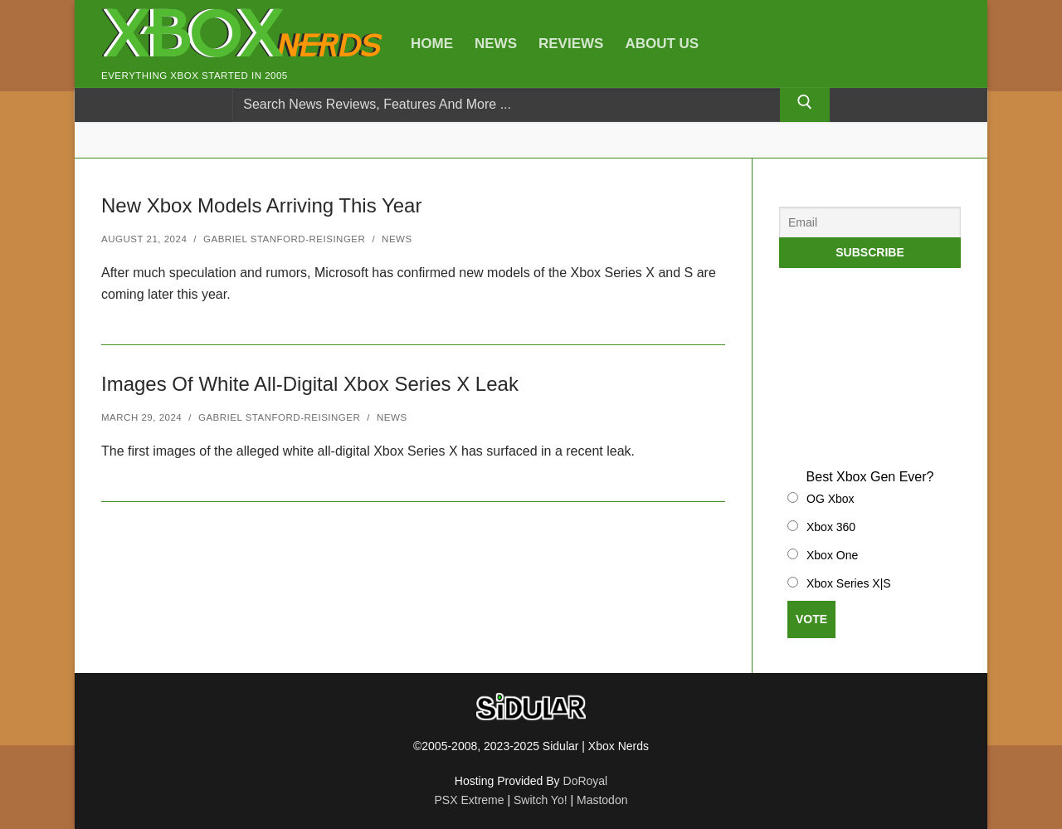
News (397, 239)
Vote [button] (811, 619)
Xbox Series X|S (848, 583)
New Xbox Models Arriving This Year (261, 205)
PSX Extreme (469, 800)
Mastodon (602, 800)
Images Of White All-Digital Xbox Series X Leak (310, 384)
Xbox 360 (830, 527)
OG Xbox (830, 498)
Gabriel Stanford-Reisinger (284, 239)
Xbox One (832, 555)
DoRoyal (585, 781)
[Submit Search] (805, 105)
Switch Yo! (541, 800)
